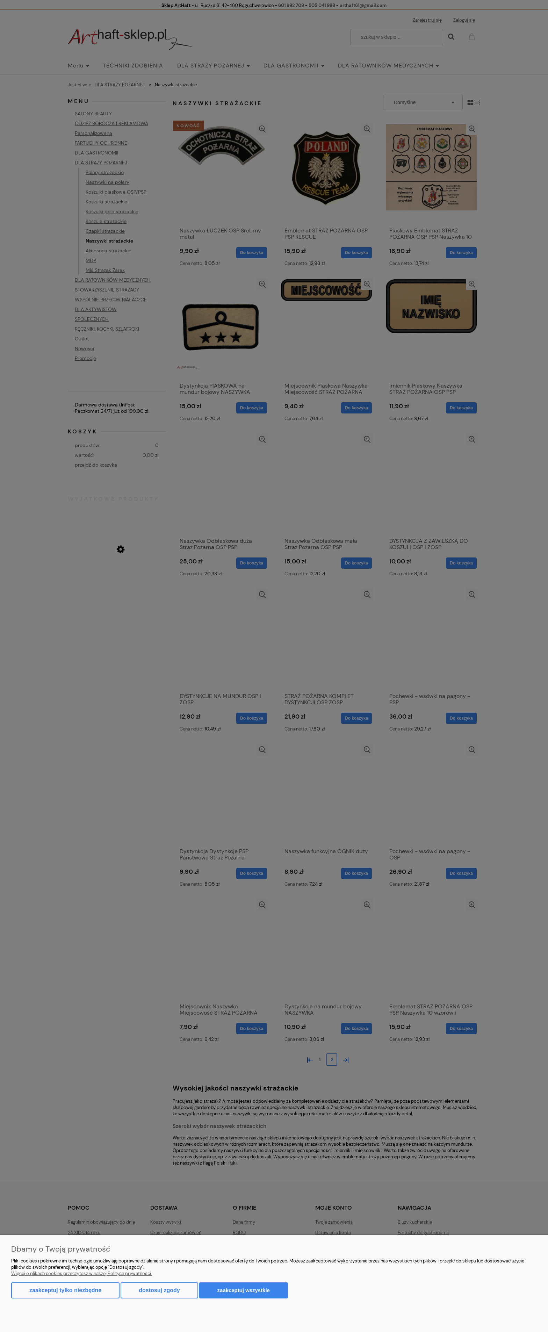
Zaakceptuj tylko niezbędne (65, 1290)
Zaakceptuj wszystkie (243, 1290)
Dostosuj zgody (159, 1290)
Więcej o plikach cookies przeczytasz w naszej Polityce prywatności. (81, 1273)
